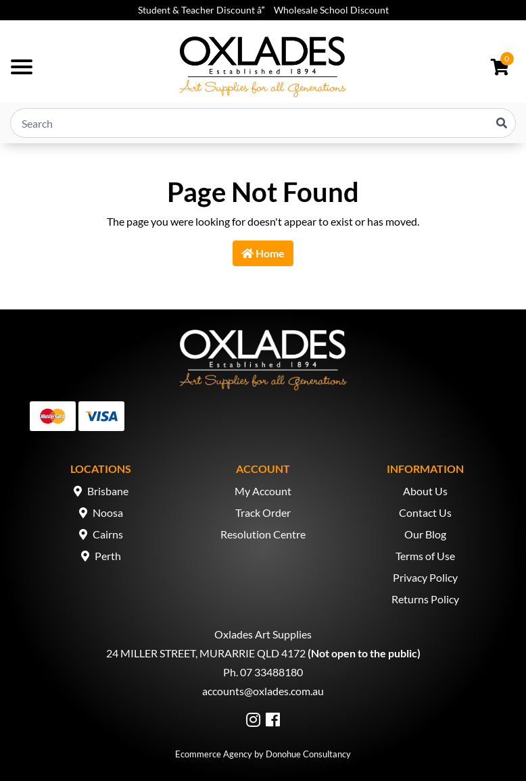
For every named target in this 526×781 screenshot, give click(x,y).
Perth (108, 555)
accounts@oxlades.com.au (263, 690)
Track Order (263, 512)
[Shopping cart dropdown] (500, 67)
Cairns (108, 534)
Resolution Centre (263, 534)
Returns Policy (425, 599)
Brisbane (107, 490)
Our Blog (425, 534)
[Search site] (501, 123)
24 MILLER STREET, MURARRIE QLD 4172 (206, 653)
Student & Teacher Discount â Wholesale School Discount (263, 10)
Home (263, 253)
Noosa (108, 512)
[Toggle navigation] (22, 67)
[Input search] (263, 123)
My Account (263, 490)
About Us (425, 490)
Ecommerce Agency (213, 754)
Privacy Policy (425, 577)
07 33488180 (271, 671)
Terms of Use (425, 555)
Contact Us (425, 512)
